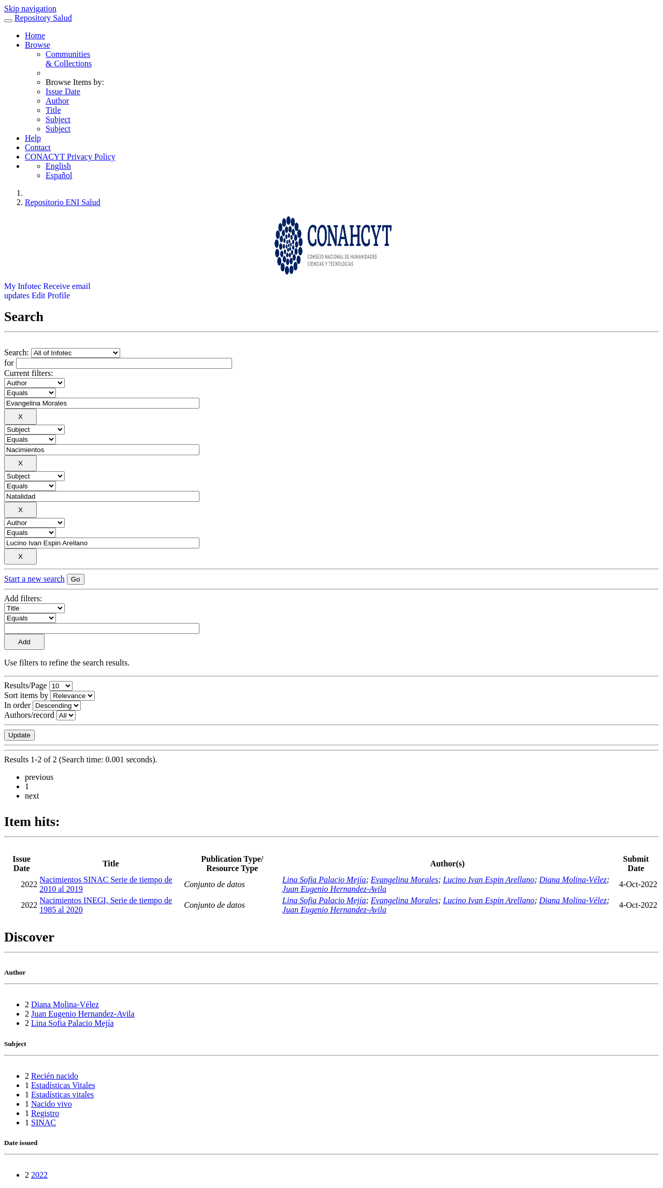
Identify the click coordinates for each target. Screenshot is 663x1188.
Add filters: (23, 598)
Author (57, 100)
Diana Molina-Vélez (573, 879)
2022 (39, 1174)
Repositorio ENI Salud (62, 202)
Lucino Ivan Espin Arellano (488, 879)
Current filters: (28, 373)
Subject (58, 119)
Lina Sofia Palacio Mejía (324, 879)
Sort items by (26, 695)
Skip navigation (30, 8)
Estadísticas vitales (62, 1094)
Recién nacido (54, 1075)
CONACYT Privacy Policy (70, 156)
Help (33, 138)
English (58, 166)
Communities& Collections (69, 59)
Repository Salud (43, 17)
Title (53, 110)
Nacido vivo (51, 1103)
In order (17, 705)
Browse (37, 44)
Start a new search (34, 578)
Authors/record (29, 715)
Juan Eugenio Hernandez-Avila (334, 889)
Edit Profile (51, 295)
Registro (45, 1113)
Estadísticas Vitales (63, 1085)
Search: (17, 352)
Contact (38, 147)
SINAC (43, 1122)
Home (35, 35)
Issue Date (63, 91)
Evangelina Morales (404, 879)
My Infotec (22, 286)
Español (59, 175)
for (9, 362)
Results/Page (25, 685)
